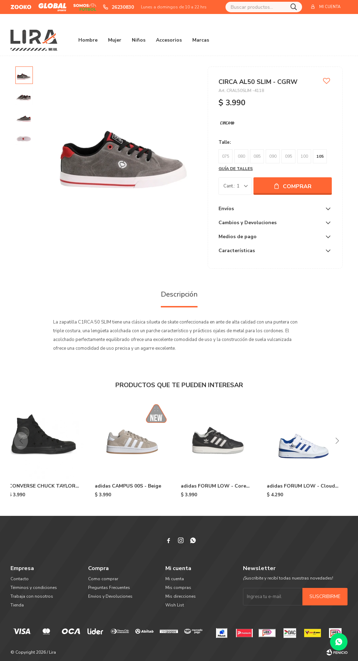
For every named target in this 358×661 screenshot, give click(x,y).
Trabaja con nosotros (31, 596)
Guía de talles (236, 168)
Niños (138, 40)
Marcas (200, 40)
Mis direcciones (180, 596)
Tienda (17, 605)
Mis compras (178, 587)
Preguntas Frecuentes (109, 587)
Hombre (88, 40)
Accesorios (169, 40)
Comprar (297, 186)
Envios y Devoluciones (110, 596)
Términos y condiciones (33, 587)
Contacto (19, 579)
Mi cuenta (174, 579)
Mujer (114, 40)
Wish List (174, 605)
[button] (337, 440)
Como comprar (103, 579)
